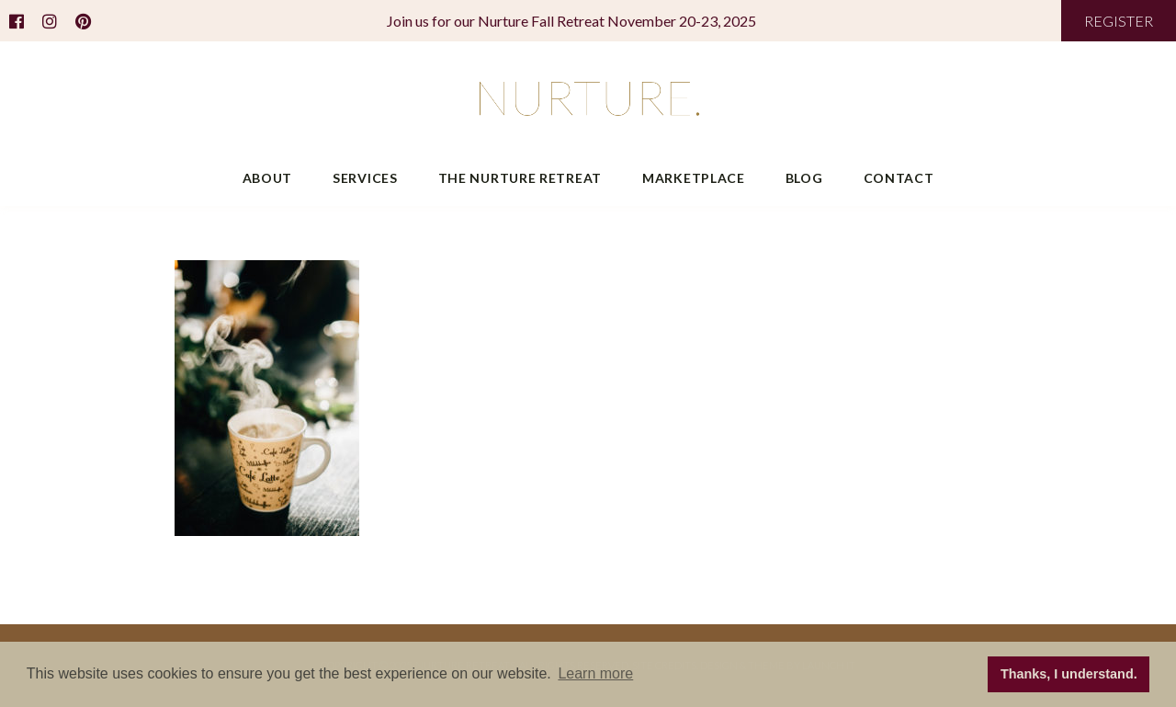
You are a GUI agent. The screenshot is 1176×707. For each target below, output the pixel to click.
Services (365, 178)
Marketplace (693, 178)
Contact (899, 178)
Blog (804, 178)
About (268, 178)
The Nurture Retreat (520, 178)
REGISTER (1118, 20)
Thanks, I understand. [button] (1069, 674)
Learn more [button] (595, 673)
